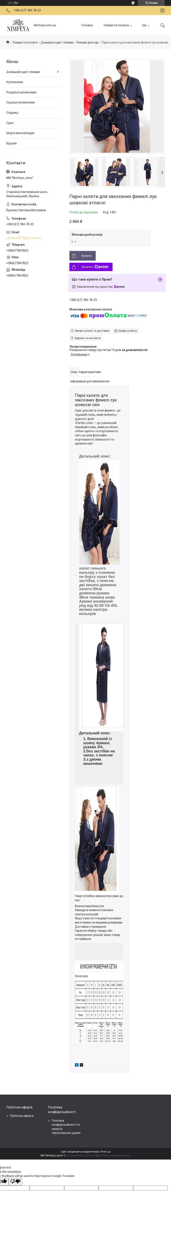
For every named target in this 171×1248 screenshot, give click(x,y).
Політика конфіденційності (114, 1155)
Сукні (9, 123)
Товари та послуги (116, 25)
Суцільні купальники (20, 102)
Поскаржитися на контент (80, 1155)
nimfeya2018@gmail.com (23, 238)
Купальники (14, 82)
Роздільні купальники (21, 92)
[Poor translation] (15, 1182)
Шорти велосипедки (20, 133)
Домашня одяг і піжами (57, 42)
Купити (86, 255)
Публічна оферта (21, 1115)
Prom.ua (105, 1151)
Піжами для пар (87, 42)
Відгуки (11, 143)
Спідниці (12, 112)
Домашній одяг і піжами (23, 72)
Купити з (95, 267)
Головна (87, 25)
